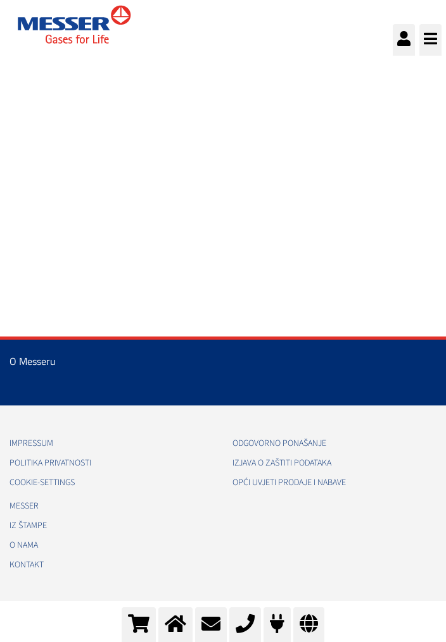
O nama (24, 545)
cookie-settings (42, 482)
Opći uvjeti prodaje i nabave (289, 482)
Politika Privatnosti (50, 463)
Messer (24, 506)
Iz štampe (28, 525)
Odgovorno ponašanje (279, 443)
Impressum (31, 443)
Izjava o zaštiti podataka (282, 463)
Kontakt (27, 565)
